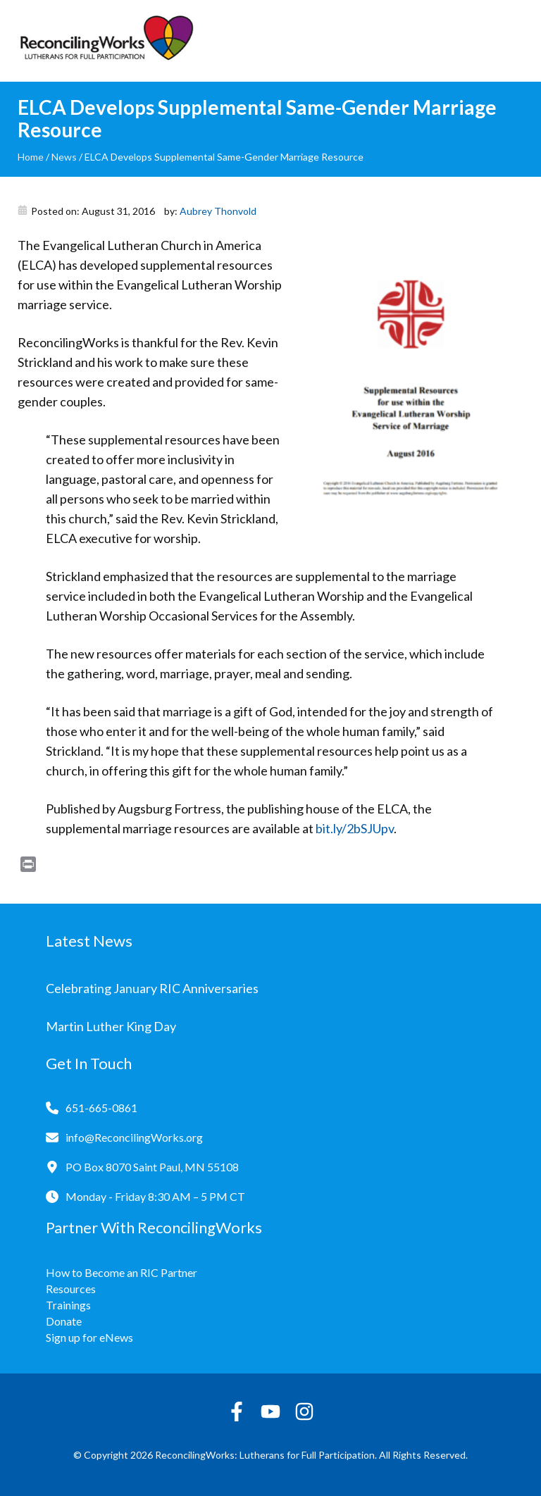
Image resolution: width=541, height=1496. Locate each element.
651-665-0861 (101, 1107)
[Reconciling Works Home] (106, 41)
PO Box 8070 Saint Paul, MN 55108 (152, 1166)
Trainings (68, 1304)
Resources (71, 1288)
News (64, 157)
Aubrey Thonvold (218, 211)
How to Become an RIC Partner (121, 1272)
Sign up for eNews (89, 1337)
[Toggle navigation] (512, 41)
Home (31, 157)
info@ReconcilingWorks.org (134, 1137)
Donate (64, 1321)
